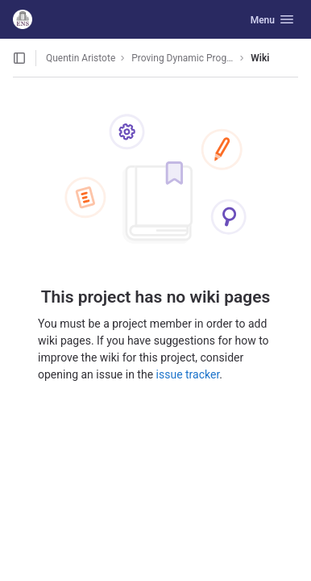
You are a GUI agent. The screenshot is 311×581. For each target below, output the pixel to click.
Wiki (260, 58)
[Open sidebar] (19, 58)
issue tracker (188, 374)
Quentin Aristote (80, 58)
